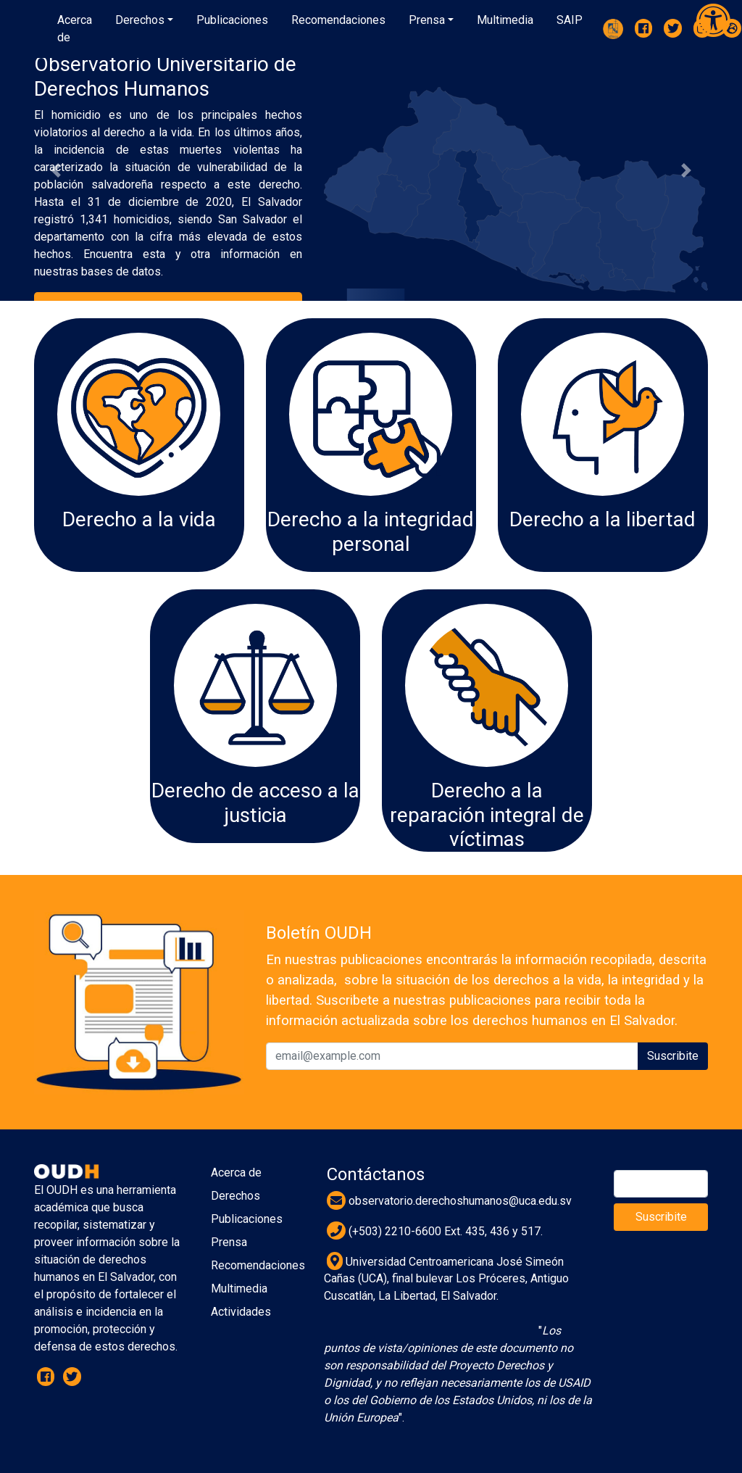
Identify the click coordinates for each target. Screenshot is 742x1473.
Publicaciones (247, 1219)
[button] (144, 20)
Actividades (241, 1312)
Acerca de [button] (74, 28)
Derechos (235, 1196)
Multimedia (239, 1288)
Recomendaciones (258, 1265)
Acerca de (236, 1172)
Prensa (229, 1242)
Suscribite (673, 1056)
